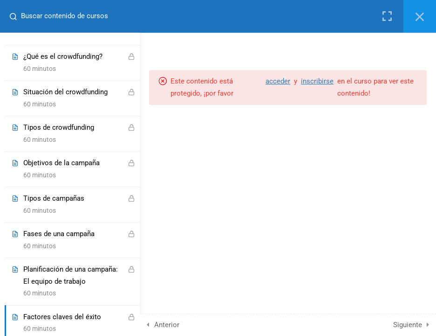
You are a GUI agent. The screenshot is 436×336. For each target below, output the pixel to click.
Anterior (166, 325)
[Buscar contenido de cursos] (12, 16)
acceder (278, 81)
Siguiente (407, 325)
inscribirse (317, 81)
